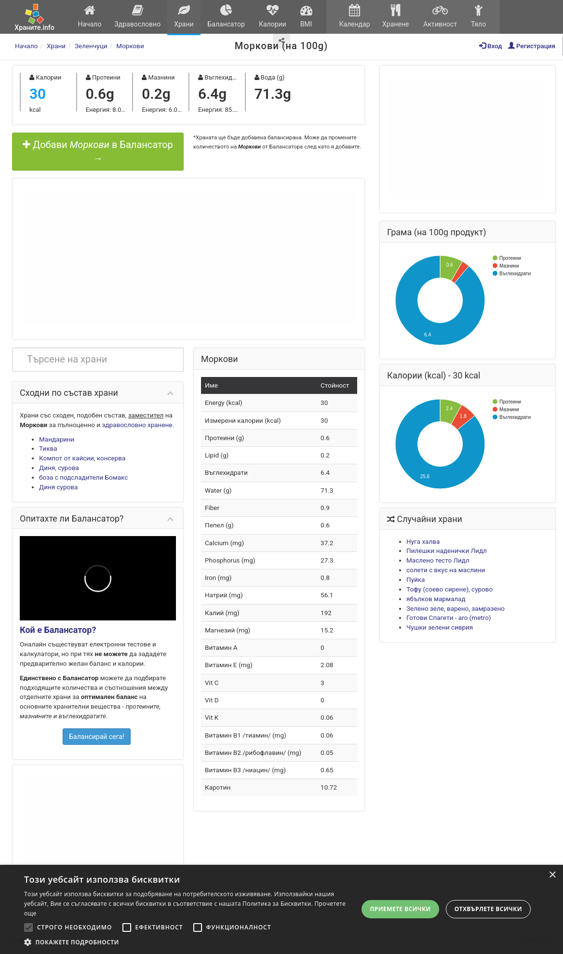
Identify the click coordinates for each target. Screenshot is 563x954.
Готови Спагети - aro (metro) (448, 617)
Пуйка (415, 579)
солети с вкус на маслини (445, 570)
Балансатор (226, 16)
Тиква (48, 448)
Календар (354, 16)
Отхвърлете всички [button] (488, 909)
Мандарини (56, 439)
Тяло (478, 16)
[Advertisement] (188, 257)
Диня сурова (58, 487)
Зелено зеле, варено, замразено (455, 608)
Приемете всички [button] (400, 909)
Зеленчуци (91, 46)
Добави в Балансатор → (98, 151)
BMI (306, 16)
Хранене (395, 16)
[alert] (281, 909)
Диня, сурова (59, 467)
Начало (89, 16)
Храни (184, 16)
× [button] (552, 875)
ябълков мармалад (436, 599)
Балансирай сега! (96, 736)
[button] (190, 942)
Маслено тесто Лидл (437, 560)
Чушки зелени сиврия (439, 627)
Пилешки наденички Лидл (446, 550)
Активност (440, 16)
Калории (272, 16)
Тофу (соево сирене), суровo (449, 589)
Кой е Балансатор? (58, 630)
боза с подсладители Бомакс (83, 477)
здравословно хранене (137, 425)
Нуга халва (423, 541)
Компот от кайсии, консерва (82, 458)
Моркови (130, 46)
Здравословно (137, 16)
